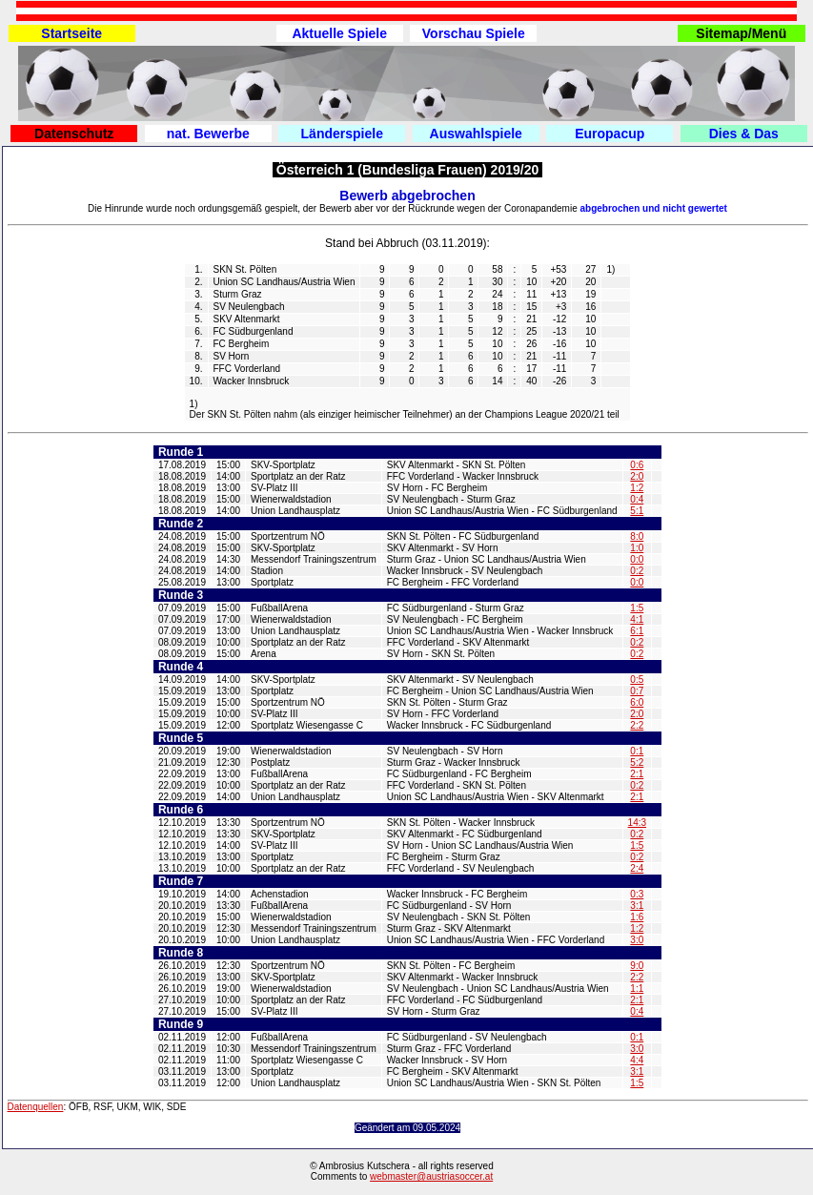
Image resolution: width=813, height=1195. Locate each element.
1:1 (636, 988)
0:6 (636, 465)
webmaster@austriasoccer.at (431, 1176)
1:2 (636, 488)
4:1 (636, 619)
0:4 (636, 499)
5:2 (636, 762)
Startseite (71, 33)
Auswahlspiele (476, 133)
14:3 (637, 822)
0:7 (636, 691)
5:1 (636, 510)
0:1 (636, 751)
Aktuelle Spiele (339, 33)
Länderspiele (342, 133)
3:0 (636, 940)
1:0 (636, 548)
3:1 (636, 905)
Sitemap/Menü (741, 33)
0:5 (636, 679)
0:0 (636, 559)
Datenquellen (36, 1107)
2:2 (636, 725)
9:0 (636, 965)
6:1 (636, 631)
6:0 (636, 702)
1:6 (636, 917)
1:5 (636, 608)
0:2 (636, 571)
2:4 (636, 868)
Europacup (609, 133)
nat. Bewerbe (208, 133)
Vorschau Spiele (473, 33)
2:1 (636, 774)
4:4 (636, 1060)
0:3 (636, 894)
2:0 (636, 476)
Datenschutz (73, 133)
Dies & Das (744, 133)
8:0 (636, 536)
